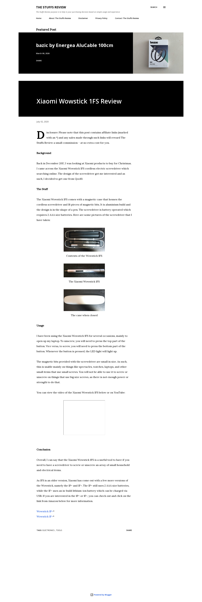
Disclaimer (83, 18)
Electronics (48, 530)
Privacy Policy (101, 18)
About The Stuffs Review (60, 18)
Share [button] (39, 60)
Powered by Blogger (101, 595)
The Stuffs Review (51, 7)
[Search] (153, 7)
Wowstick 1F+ (45, 516)
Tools (59, 530)
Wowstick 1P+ (45, 511)
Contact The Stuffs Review (127, 18)
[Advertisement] (80, 554)
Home (38, 18)
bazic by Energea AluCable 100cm (74, 45)
